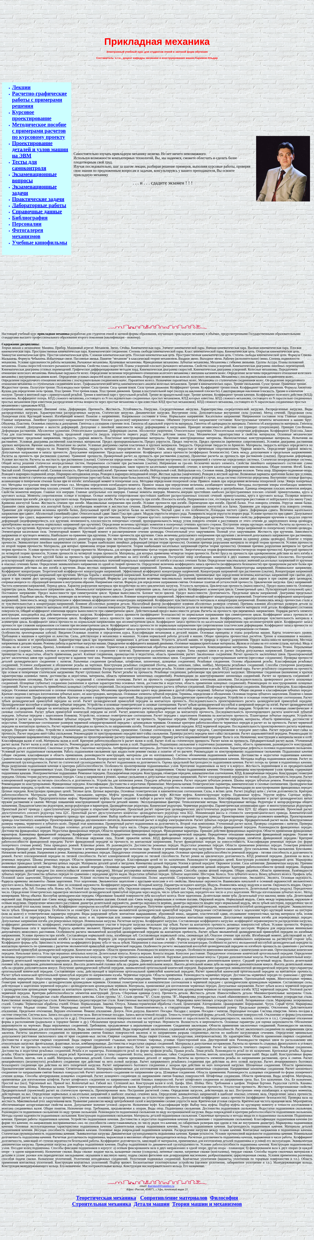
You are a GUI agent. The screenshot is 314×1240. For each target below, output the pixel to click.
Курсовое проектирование (31, 115)
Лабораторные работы (39, 205)
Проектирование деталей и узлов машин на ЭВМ (40, 149)
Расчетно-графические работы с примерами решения (39, 100)
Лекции (21, 87)
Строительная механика (101, 1204)
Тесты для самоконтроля (29, 165)
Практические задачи (38, 199)
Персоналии (26, 224)
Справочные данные (37, 211)
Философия (224, 1198)
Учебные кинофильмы (39, 243)
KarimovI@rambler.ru (161, 1186)
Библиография (30, 218)
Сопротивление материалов (173, 1198)
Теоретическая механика (106, 1198)
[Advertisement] (157, 17)
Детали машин (152, 1204)
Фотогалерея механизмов (27, 233)
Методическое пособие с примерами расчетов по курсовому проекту (39, 131)
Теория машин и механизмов (207, 1204)
